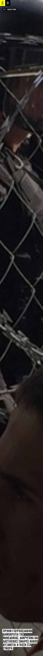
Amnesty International (2, 3)
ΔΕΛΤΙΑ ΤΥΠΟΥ (11, 9)
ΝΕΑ (4, 9)
